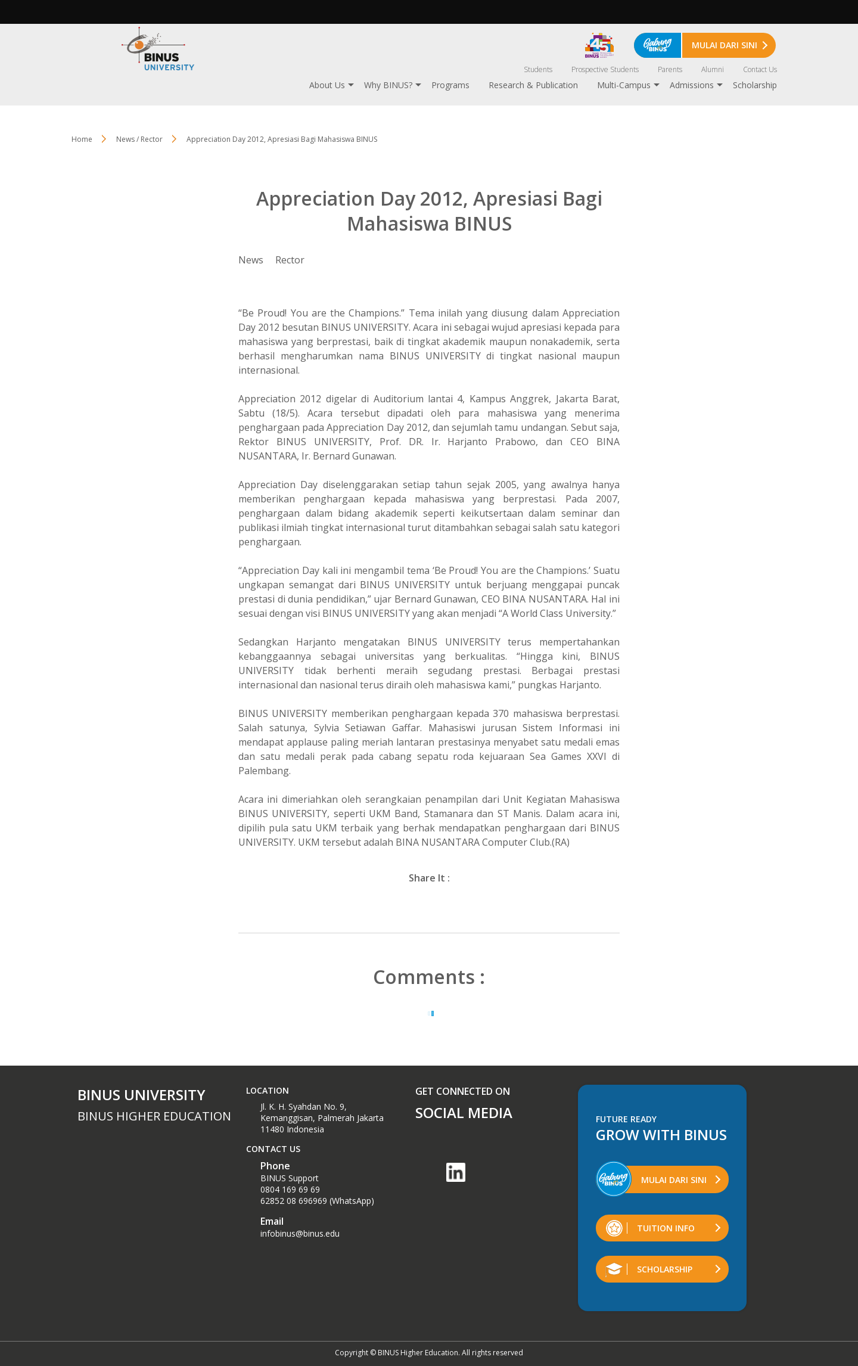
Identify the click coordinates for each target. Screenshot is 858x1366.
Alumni (712, 69)
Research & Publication (533, 85)
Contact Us (760, 69)
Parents (670, 69)
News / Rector (139, 139)
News (250, 260)
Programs (450, 85)
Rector (289, 260)
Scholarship (755, 85)
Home (82, 139)
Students (538, 69)
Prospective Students (605, 69)
